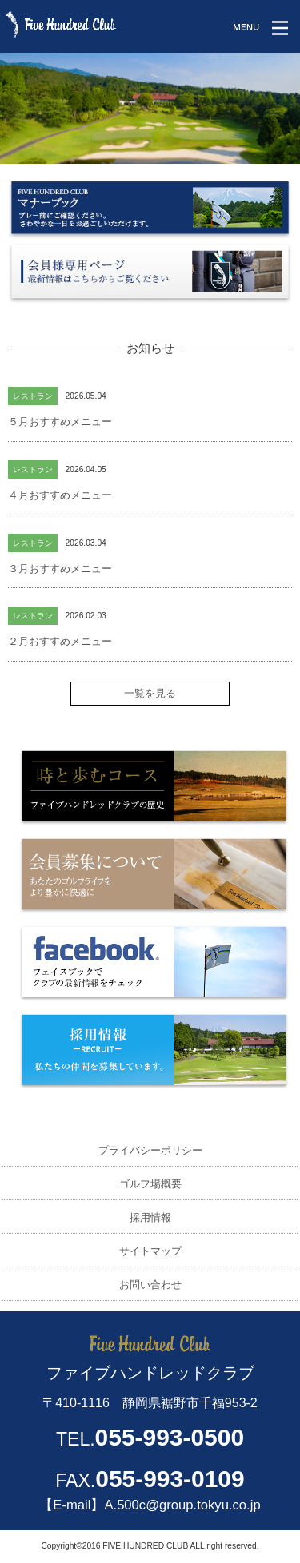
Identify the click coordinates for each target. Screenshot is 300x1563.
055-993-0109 (169, 1479)
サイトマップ (150, 1251)
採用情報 (150, 1217)
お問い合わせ (150, 1285)
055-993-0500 (169, 1437)
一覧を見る (150, 693)
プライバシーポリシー (150, 1150)
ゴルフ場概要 (150, 1184)
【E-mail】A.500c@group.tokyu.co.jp (149, 1505)
